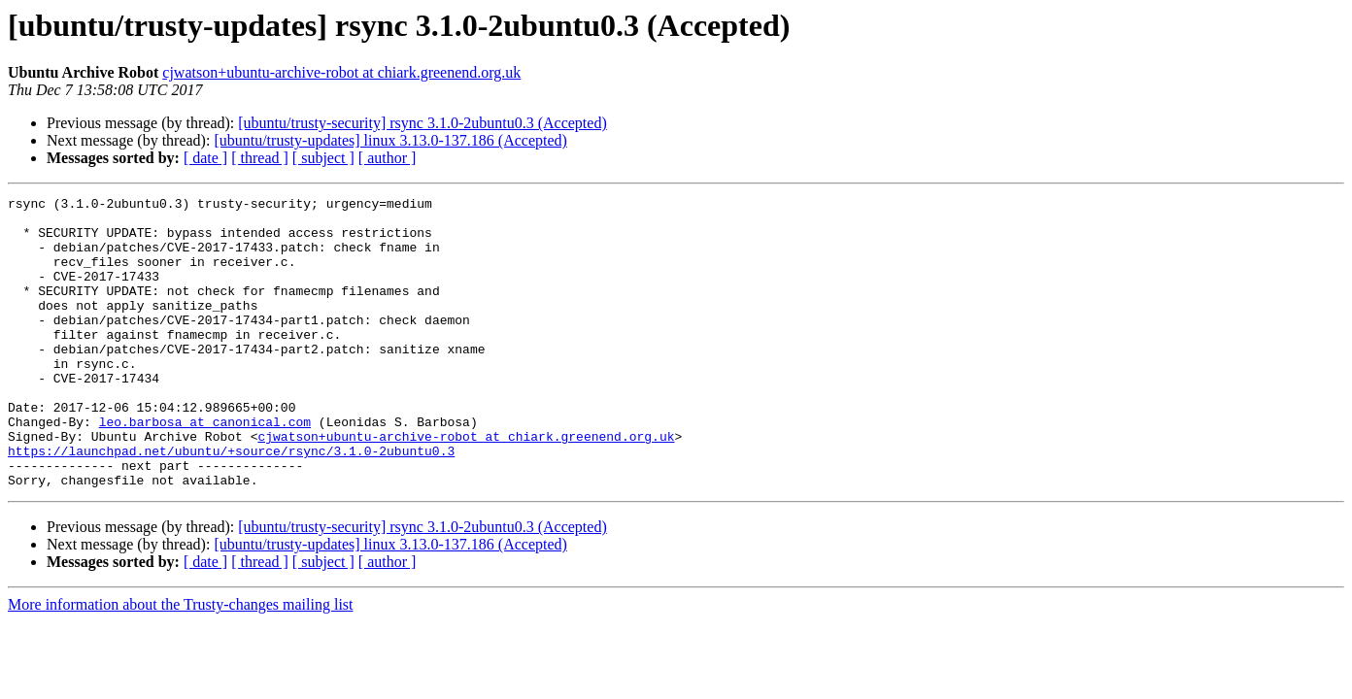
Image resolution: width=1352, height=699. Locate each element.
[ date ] (205, 158)
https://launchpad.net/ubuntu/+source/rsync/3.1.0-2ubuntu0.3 (231, 503)
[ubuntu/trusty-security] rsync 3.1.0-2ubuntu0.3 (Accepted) (422, 123)
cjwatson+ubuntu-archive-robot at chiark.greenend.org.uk (341, 72)
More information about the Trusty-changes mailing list (181, 662)
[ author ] (387, 158)
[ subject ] (323, 158)
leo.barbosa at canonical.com (205, 468)
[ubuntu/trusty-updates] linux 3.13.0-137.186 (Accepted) (390, 140)
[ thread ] (259, 158)
